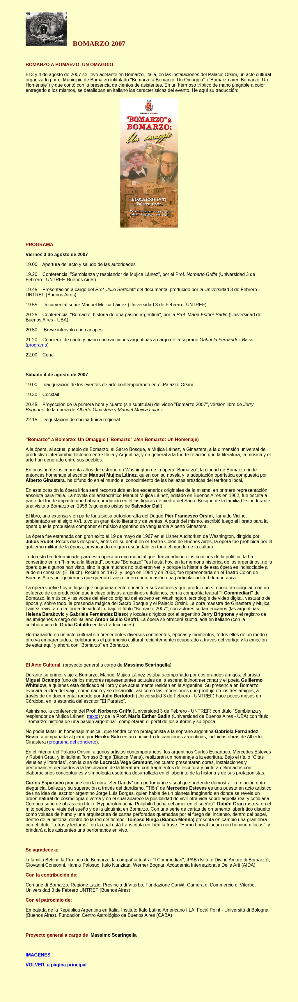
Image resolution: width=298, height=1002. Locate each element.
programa (37, 344)
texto (93, 716)
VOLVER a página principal (56, 964)
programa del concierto (72, 741)
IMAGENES (38, 954)
